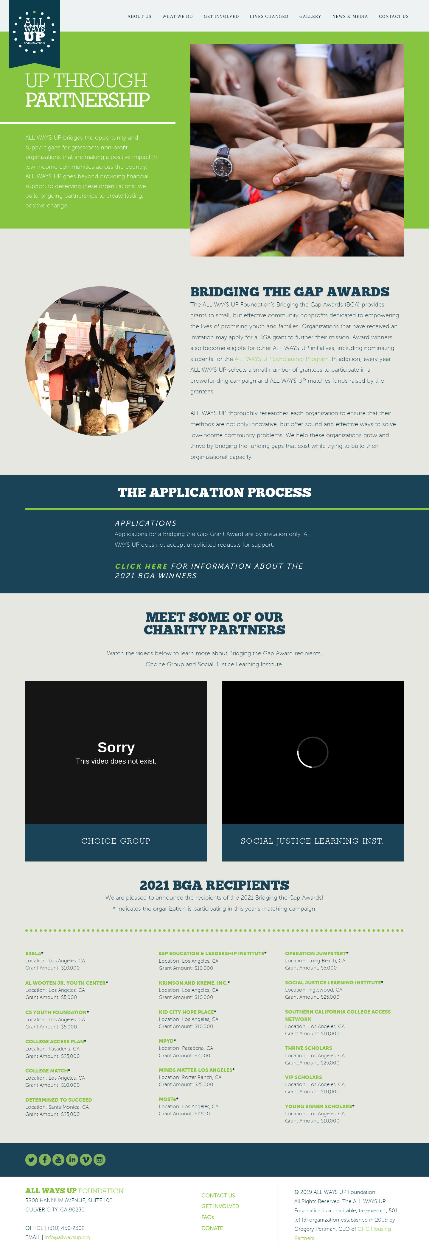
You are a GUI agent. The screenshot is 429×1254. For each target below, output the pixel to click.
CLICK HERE (141, 566)
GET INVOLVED (220, 1206)
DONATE (212, 1228)
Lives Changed (269, 16)
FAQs (207, 1217)
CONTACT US (218, 1196)
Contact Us (394, 16)
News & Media (350, 16)
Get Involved (221, 16)
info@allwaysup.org (67, 1237)
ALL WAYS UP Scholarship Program (282, 359)
